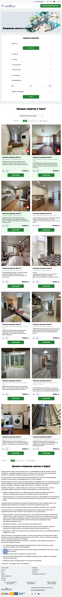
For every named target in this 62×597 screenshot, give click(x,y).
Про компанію (5, 567)
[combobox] (31, 54)
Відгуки (3, 574)
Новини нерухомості (6, 576)
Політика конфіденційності (38, 590)
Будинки (34, 571)
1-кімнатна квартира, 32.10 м (11, 157)
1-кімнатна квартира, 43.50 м (42, 324)
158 (44, 121)
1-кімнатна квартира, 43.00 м (11, 324)
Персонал (3, 578)
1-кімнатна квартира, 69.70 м (11, 268)
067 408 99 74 (10, 583)
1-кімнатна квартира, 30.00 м (42, 380)
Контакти (3, 580)
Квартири (34, 567)
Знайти (31, 96)
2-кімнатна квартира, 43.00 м (42, 268)
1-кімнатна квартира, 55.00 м (42, 213)
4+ (50, 69)
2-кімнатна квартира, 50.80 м (42, 157)
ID (2, 217)
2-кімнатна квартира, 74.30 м (11, 213)
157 (41, 121)
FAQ (2, 571)
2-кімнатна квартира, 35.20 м (11, 437)
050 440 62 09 (39, 1)
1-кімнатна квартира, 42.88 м (42, 437)
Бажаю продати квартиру (50, 5)
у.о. (50, 85)
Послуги (3, 569)
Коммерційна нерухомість (38, 574)
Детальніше (15, 175)
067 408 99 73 (31, 583)
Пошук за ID (31, 48)
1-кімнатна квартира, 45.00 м (11, 380)
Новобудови (35, 569)
